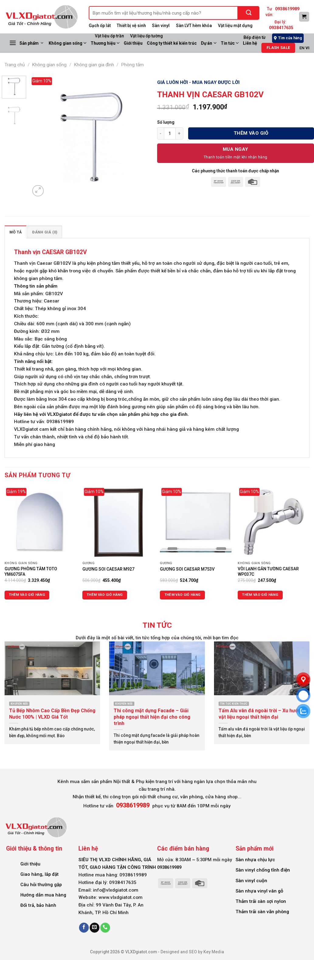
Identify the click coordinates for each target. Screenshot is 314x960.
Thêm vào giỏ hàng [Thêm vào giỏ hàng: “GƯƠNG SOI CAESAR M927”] (105, 595)
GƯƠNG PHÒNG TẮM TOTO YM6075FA (31, 571)
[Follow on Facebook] (84, 928)
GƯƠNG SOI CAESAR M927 (108, 569)
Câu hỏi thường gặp (41, 884)
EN (302, 48)
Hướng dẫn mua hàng (43, 895)
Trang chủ (15, 64)
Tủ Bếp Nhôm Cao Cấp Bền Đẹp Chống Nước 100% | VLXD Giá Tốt (52, 714)
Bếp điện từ (254, 37)
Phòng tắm (132, 64)
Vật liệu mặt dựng (235, 25)
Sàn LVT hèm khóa (194, 25)
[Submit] (248, 13)
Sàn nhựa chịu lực (255, 859)
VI (307, 48)
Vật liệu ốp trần (109, 35)
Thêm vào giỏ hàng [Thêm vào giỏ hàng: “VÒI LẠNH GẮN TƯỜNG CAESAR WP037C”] (260, 595)
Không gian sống (67, 43)
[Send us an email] (94, 928)
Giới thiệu (30, 864)
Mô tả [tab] (15, 232)
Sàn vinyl (161, 25)
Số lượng (165, 122)
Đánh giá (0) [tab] (44, 232)
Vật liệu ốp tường (146, 35)
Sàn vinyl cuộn (251, 880)
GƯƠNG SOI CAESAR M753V (187, 569)
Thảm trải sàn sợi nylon (261, 901)
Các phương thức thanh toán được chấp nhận (235, 170)
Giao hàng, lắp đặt (39, 874)
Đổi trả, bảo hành (38, 905)
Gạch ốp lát (100, 25)
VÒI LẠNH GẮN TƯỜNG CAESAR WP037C (268, 571)
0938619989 (287, 8)
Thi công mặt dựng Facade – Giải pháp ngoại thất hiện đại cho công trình (152, 717)
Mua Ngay (235, 149)
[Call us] (105, 928)
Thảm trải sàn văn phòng (262, 911)
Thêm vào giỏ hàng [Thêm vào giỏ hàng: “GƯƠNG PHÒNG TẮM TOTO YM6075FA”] (27, 595)
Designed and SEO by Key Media (192, 951)
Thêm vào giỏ (251, 133)
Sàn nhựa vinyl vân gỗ (259, 891)
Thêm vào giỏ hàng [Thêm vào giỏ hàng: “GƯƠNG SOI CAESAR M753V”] (182, 595)
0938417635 (281, 27)
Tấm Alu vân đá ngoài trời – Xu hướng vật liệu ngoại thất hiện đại (261, 714)
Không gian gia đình (94, 64)
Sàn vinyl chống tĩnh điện (263, 870)
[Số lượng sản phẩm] (170, 133)
